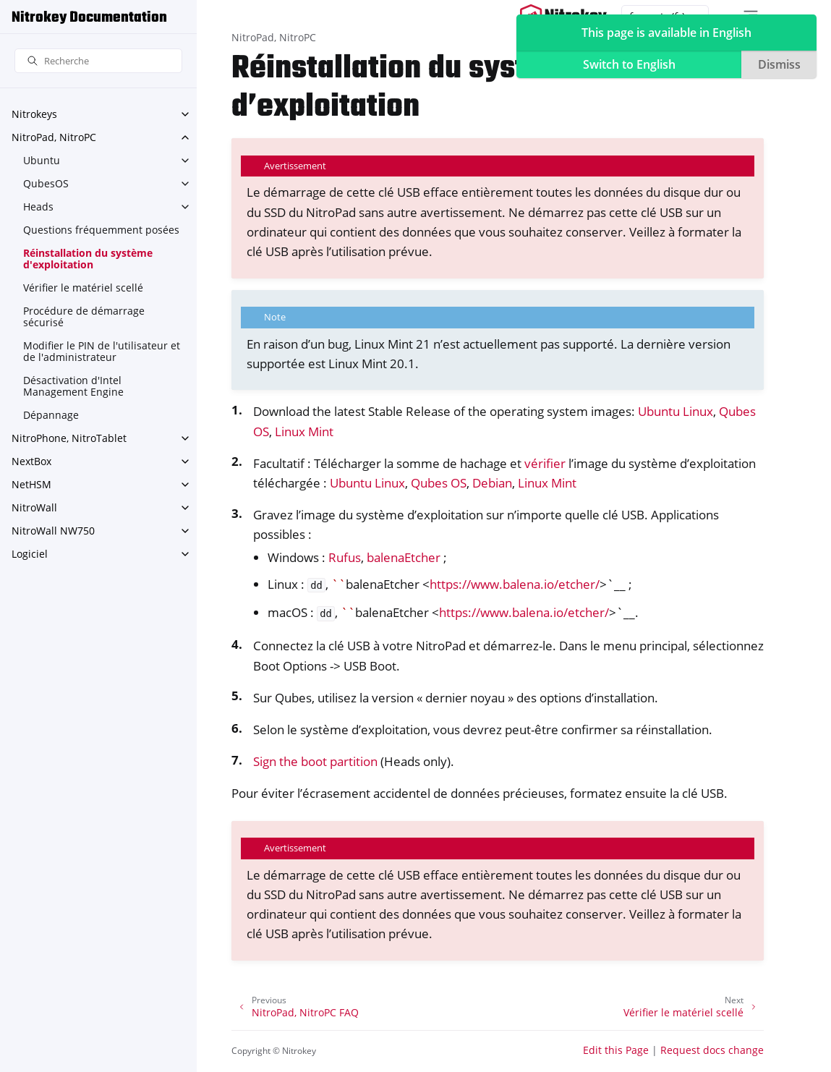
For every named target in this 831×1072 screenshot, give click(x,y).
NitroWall (34, 507)
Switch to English (629, 64)
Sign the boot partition (315, 761)
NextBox (31, 461)
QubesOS (46, 183)
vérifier (545, 463)
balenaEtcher (403, 557)
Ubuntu (41, 160)
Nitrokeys (34, 114)
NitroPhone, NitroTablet (69, 438)
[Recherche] (98, 61)
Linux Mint (304, 431)
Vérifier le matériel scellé (83, 287)
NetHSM (31, 484)
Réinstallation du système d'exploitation (88, 258)
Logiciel (30, 554)
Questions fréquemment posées (101, 230)
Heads (38, 206)
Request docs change (712, 1050)
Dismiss (779, 64)
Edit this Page (616, 1050)
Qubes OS (438, 483)
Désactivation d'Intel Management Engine (73, 386)
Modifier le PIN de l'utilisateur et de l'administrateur (101, 351)
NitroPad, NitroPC (54, 137)
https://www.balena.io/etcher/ (515, 584)
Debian (492, 483)
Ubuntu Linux (675, 411)
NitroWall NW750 (53, 530)
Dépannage (51, 415)
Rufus (344, 557)
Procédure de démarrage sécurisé (84, 316)
